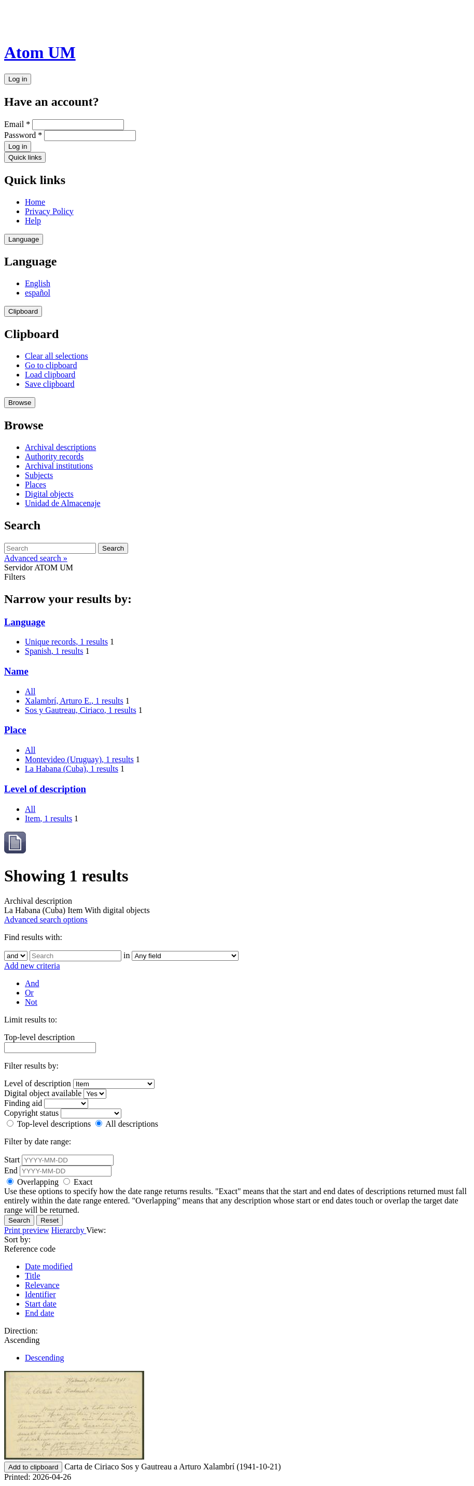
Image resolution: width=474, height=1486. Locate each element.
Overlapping (34, 1181)
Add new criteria (32, 965)
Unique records (66, 641)
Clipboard (23, 311)
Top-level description (39, 1037)
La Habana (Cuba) (71, 768)
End (11, 1170)
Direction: (21, 1330)
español (37, 292)
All (30, 691)
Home (35, 202)
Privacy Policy (49, 211)
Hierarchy (69, 1230)
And (32, 983)
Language (23, 239)
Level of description (45, 788)
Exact (77, 1181)
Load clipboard (50, 374)
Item (48, 818)
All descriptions (126, 1123)
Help (33, 220)
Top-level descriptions (50, 1123)
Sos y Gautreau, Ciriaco (80, 710)
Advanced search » (35, 558)
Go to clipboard (51, 365)
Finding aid (23, 1103)
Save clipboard (50, 384)
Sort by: (17, 1239)
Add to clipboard (33, 1467)
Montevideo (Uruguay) (79, 759)
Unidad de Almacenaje (63, 503)
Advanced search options (46, 919)
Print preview (26, 1230)
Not (31, 1002)
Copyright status (31, 1113)
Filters (14, 576)
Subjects (39, 475)
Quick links (24, 157)
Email (17, 124)
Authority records (54, 456)
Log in (17, 79)
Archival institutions (59, 465)
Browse (19, 402)
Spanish (54, 651)
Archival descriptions (60, 447)
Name (16, 671)
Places (35, 484)
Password (23, 135)
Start (12, 1159)
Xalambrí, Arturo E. (74, 700)
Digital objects (49, 493)
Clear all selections (56, 356)
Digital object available (42, 1093)
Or (29, 992)
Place (15, 729)
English (37, 283)
